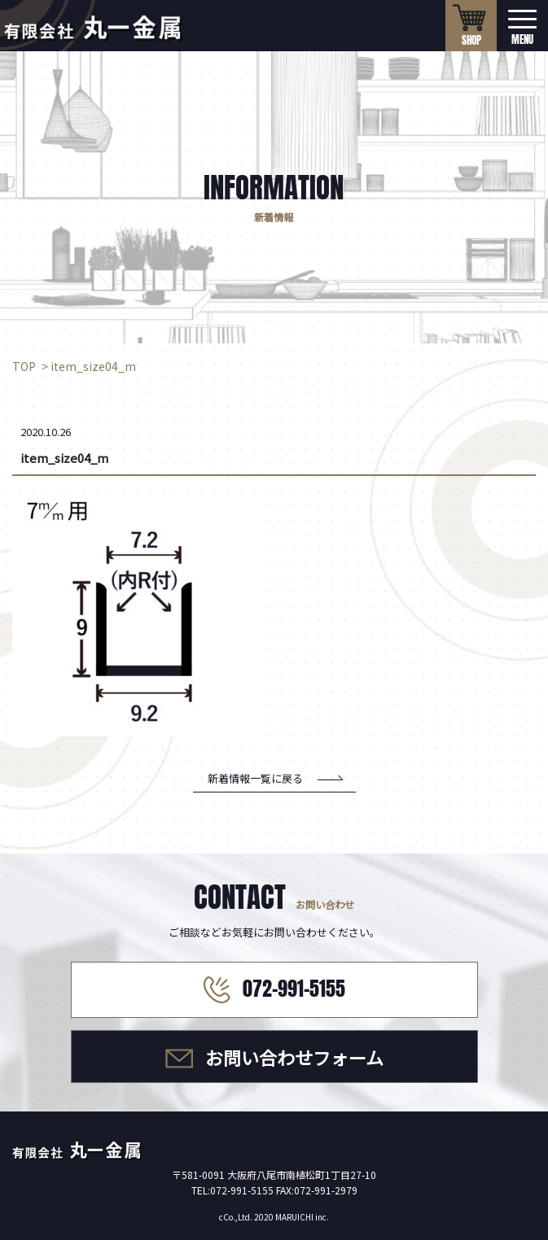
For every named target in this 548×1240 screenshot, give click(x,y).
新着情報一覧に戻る (255, 778)
